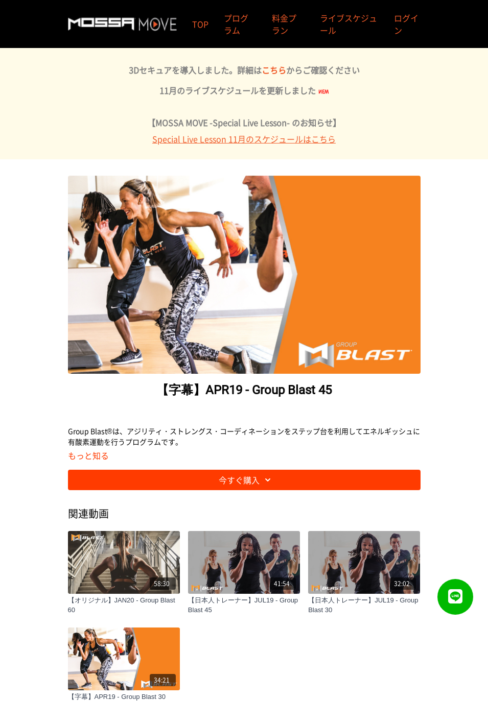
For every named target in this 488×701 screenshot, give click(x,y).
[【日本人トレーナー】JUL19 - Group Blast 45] (244, 605)
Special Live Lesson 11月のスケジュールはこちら (244, 139)
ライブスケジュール (348, 24)
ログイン (406, 24)
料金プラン (284, 24)
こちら (274, 70)
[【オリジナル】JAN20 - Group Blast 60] (124, 605)
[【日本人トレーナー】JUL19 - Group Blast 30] (364, 605)
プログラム (236, 24)
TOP (200, 24)
